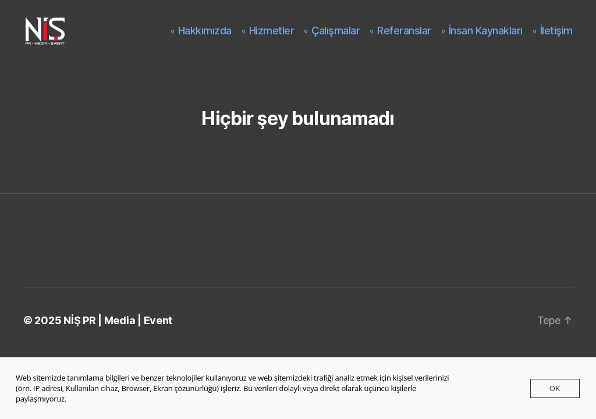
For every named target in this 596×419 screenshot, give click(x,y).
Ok (554, 388)
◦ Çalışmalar (331, 30)
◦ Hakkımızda (201, 30)
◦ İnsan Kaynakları (482, 30)
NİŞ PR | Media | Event (117, 320)
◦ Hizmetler (268, 30)
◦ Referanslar (400, 30)
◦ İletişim (552, 30)
